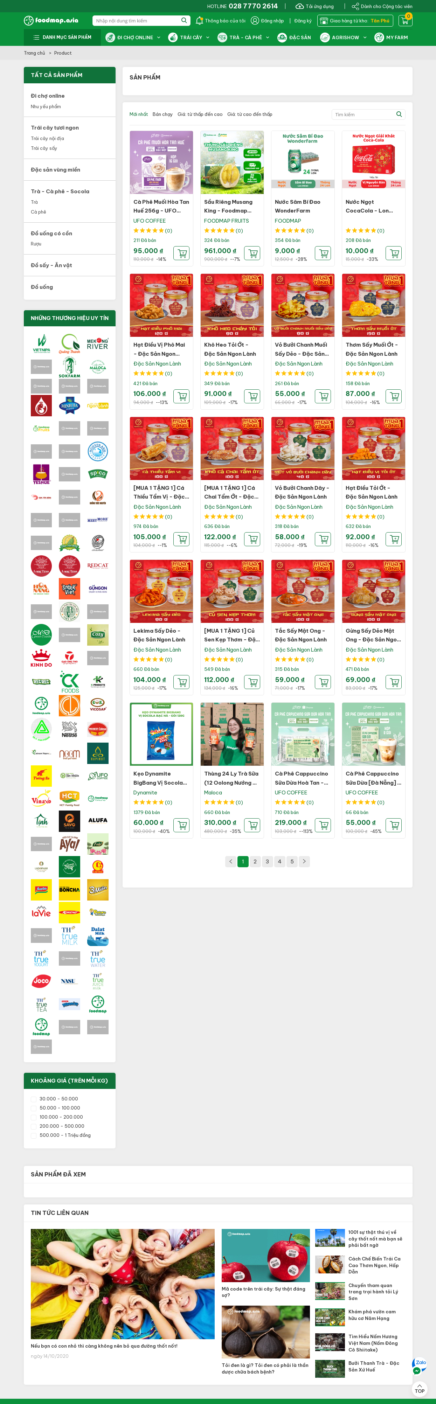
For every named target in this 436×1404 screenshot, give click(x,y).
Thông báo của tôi (220, 20)
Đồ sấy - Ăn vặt (51, 265)
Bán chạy (163, 114)
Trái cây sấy (44, 148)
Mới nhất (139, 114)
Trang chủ (35, 53)
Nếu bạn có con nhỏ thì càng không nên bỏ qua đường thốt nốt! (104, 1346)
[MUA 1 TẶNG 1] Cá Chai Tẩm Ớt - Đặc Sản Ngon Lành (229, 497)
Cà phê (38, 212)
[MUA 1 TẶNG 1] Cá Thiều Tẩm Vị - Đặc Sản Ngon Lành (159, 497)
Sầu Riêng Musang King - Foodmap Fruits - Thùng (228, 211)
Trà (34, 202)
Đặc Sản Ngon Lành (157, 363)
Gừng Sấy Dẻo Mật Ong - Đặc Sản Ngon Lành (373, 639)
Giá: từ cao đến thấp (249, 114)
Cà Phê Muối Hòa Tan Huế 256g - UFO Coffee (161, 211)
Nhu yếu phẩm (46, 106)
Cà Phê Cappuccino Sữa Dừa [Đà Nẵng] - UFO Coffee (373, 782)
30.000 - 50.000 (54, 1098)
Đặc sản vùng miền (55, 169)
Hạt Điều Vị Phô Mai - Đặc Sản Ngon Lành (159, 353)
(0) (168, 231)
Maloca (213, 792)
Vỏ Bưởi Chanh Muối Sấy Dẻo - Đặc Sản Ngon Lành (301, 353)
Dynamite (145, 792)
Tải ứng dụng (315, 6)
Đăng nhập (267, 20)
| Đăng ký (300, 20)
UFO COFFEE (149, 220)
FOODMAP (288, 220)
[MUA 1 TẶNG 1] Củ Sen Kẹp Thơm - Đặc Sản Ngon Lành (231, 639)
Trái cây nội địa (47, 138)
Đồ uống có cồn (51, 233)
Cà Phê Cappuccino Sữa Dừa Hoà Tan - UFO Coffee (301, 782)
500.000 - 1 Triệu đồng (61, 1135)
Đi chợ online (48, 95)
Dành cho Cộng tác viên (382, 6)
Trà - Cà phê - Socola (60, 191)
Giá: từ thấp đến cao (200, 114)
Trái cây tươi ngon (55, 127)
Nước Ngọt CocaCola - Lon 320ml (367, 211)
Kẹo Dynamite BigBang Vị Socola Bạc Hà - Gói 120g (158, 782)
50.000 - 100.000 (55, 1108)
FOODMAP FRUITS (226, 220)
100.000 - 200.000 (57, 1117)
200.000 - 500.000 (57, 1126)
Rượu (36, 243)
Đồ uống (42, 287)
